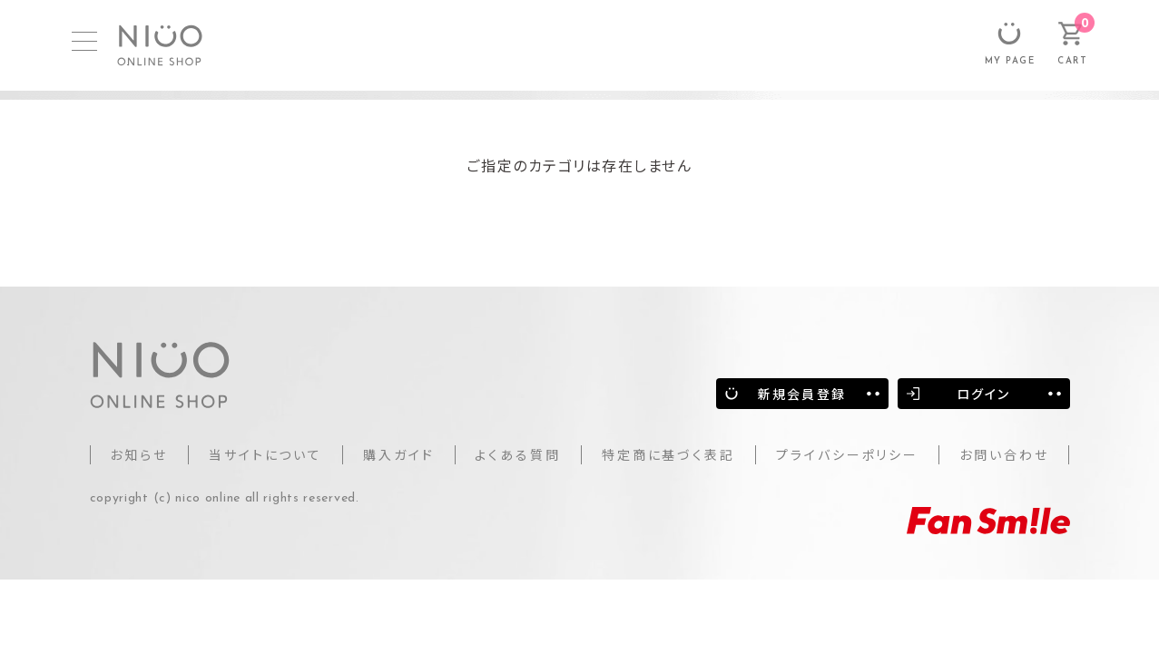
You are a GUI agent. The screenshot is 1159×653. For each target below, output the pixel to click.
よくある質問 (518, 454)
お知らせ (139, 454)
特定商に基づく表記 (668, 454)
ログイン (983, 394)
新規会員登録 (802, 394)
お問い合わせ (1004, 454)
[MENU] (84, 41)
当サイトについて (266, 454)
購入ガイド (399, 454)
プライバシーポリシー (847, 454)
